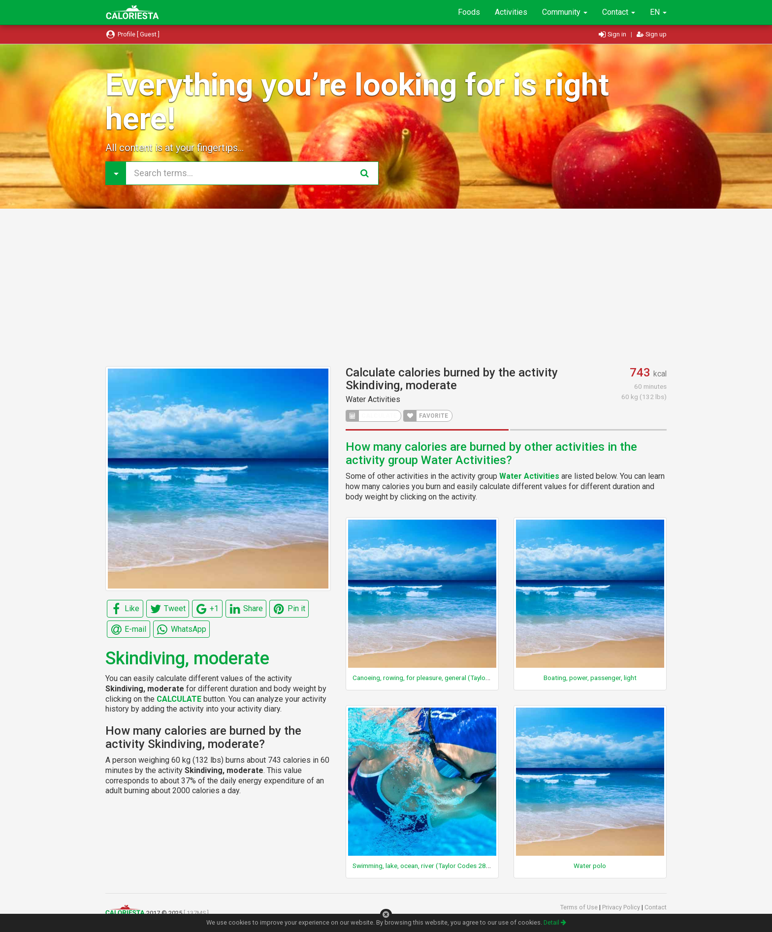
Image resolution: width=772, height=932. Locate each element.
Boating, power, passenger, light (590, 678)
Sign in (613, 34)
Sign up (652, 34)
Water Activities (373, 399)
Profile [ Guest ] (132, 34)
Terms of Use (579, 907)
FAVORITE (426, 415)
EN (658, 12)
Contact (618, 12)
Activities (511, 12)
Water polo (590, 866)
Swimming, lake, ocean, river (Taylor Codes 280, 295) (430, 866)
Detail (555, 922)
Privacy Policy (622, 907)
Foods (469, 12)
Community (564, 12)
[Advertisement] (386, 287)
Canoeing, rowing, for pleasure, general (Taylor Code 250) (437, 678)
